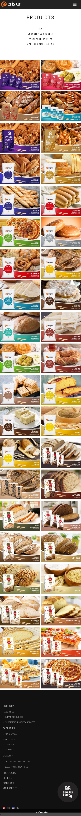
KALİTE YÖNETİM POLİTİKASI (17, 761)
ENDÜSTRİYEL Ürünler (40, 34)
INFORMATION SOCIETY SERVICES (19, 722)
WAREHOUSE (10, 739)
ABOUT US (9, 711)
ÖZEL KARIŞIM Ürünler (40, 44)
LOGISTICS (9, 744)
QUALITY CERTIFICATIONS (16, 766)
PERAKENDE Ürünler (41, 39)
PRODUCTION (10, 734)
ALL (40, 29)
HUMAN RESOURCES (13, 717)
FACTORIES (9, 749)
